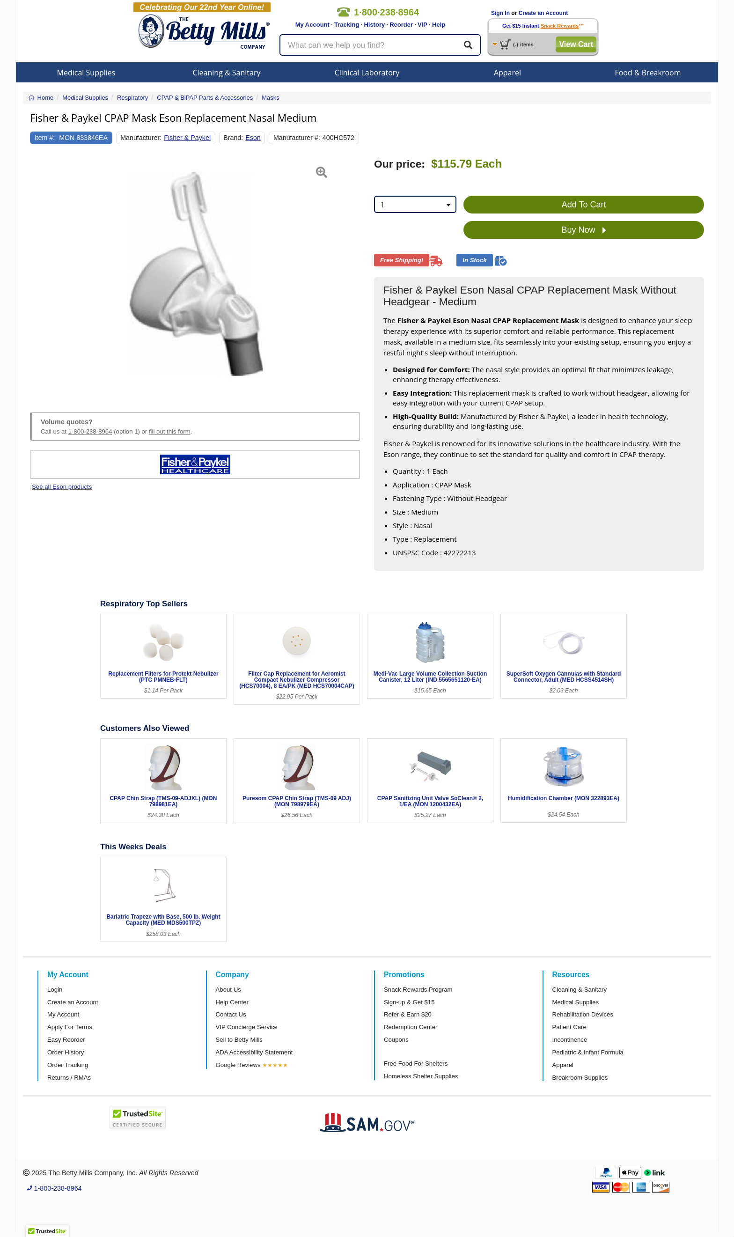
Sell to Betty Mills (239, 1039)
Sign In (500, 13)
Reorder (401, 24)
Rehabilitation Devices (582, 1014)
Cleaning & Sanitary (227, 72)
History (374, 24)
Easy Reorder (66, 1039)
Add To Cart (584, 204)
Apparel (507, 72)
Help (438, 24)
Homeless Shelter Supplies (421, 1076)
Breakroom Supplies (580, 1077)
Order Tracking (67, 1064)
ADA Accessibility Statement (254, 1052)
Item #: (45, 137)
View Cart (576, 44)
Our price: (399, 164)
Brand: (233, 137)
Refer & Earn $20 (408, 1014)
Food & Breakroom (648, 72)
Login (54, 989)
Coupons (396, 1039)
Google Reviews (238, 1064)
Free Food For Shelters (416, 1063)
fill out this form (170, 431)
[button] (41, 274)
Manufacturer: (140, 137)
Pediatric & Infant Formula (588, 1052)
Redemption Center (410, 1027)
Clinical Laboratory (367, 72)
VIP (422, 24)
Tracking (346, 24)
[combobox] (415, 204)
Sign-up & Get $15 (409, 1002)
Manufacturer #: (296, 137)
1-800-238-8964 (90, 431)
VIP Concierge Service (247, 1027)
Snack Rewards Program (418, 989)
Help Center (232, 1002)
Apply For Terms (69, 1027)
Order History (65, 1052)
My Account (312, 24)
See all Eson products (62, 486)
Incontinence (569, 1039)
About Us (228, 989)
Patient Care (569, 1027)
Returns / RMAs (69, 1077)
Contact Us (231, 1014)
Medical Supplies (86, 72)
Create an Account (543, 13)
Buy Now (584, 230)
